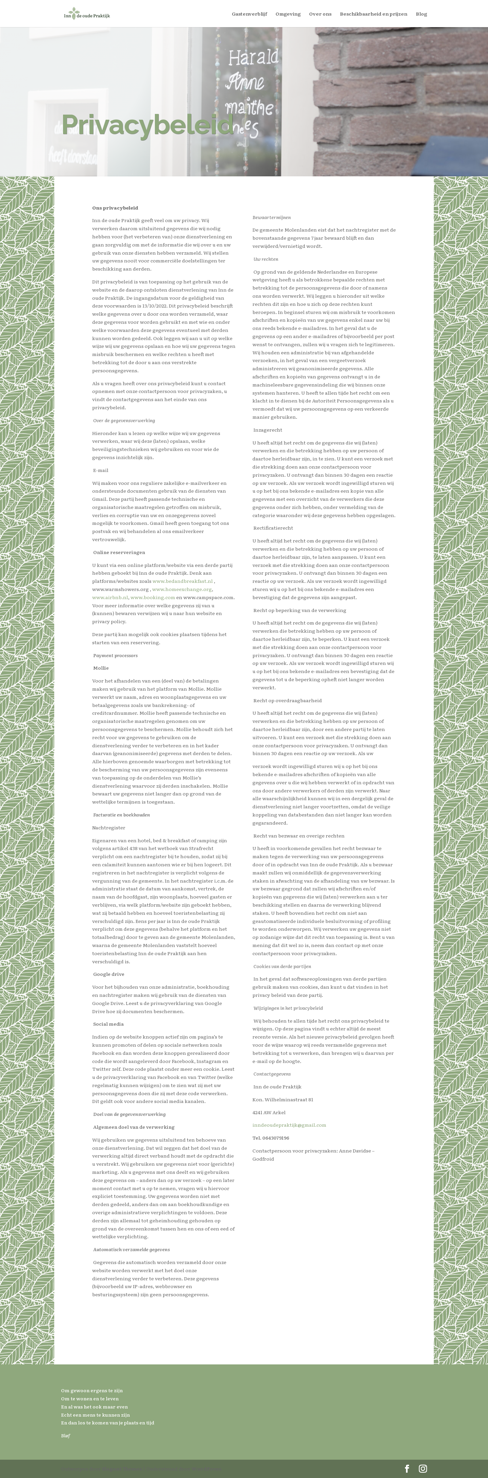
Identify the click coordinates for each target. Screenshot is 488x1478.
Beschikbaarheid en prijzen (373, 14)
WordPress (206, 1468)
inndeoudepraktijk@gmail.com (289, 1124)
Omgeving (288, 14)
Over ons (320, 14)
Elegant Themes (122, 1468)
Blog (421, 14)
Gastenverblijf (249, 14)
